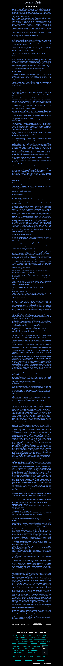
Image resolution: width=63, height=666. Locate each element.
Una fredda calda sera (24, 637)
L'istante (38, 635)
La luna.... (32, 641)
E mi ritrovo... (27, 644)
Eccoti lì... (45, 635)
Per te (17, 639)
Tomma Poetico (18, 660)
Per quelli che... (34, 643)
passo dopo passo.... (36, 646)
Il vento (13, 654)
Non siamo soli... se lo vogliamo (19, 650)
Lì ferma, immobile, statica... (21, 654)
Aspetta (30, 639)
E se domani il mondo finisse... (40, 639)
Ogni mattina (15, 637)
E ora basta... (43, 643)
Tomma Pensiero (28, 660)
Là (33, 635)
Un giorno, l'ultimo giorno (19, 652)
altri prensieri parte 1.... (17, 656)
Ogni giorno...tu (25, 641)
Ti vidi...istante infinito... (16, 648)
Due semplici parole (26, 646)
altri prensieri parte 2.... (28, 656)
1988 (14, 640)
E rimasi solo (24, 639)
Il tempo (34, 654)
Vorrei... (20, 635)
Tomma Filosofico (40, 660)
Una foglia (25, 635)
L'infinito (29, 635)
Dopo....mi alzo (15, 635)
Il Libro (45, 644)
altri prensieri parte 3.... (41, 656)
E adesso (14, 643)
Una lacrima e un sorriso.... (17, 644)
